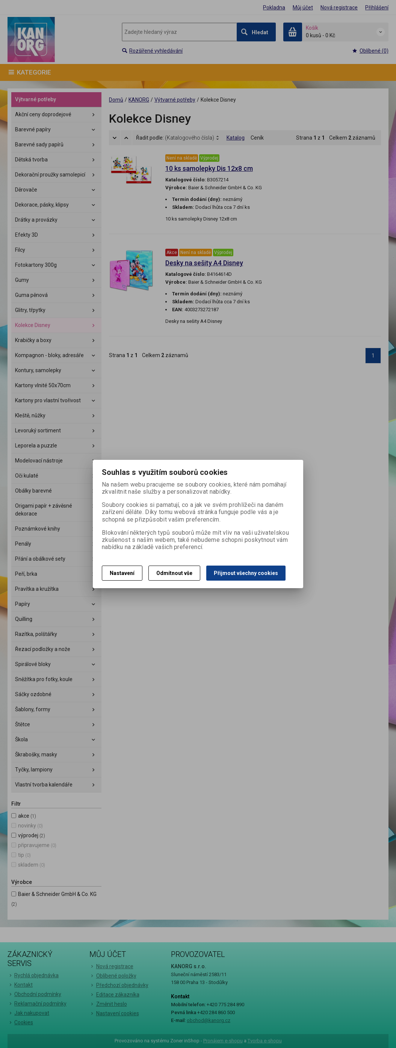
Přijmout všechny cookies (246, 573)
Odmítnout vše (174, 573)
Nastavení (122, 573)
